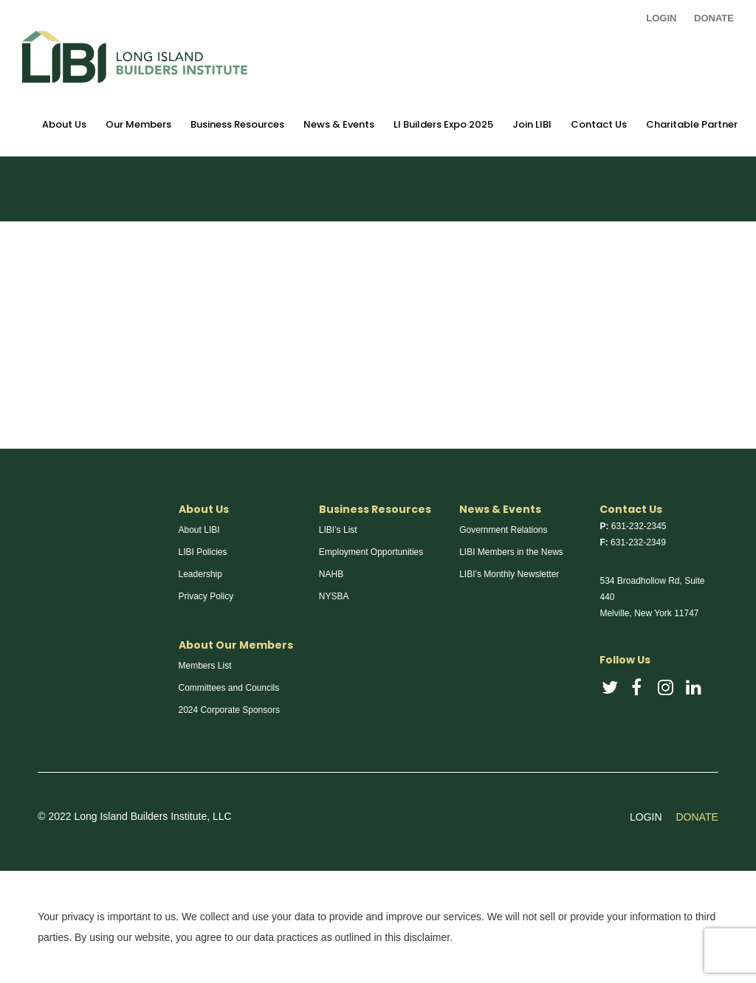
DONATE (714, 18)
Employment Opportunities (371, 552)
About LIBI (199, 530)
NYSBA (334, 596)
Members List (205, 665)
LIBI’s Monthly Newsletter (509, 574)
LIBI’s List (338, 530)
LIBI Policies (203, 552)
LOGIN (661, 18)
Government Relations (503, 530)
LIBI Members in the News (511, 552)
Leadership (200, 574)
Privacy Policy (206, 596)
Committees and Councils (229, 688)
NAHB (331, 574)
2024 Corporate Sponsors (229, 710)
